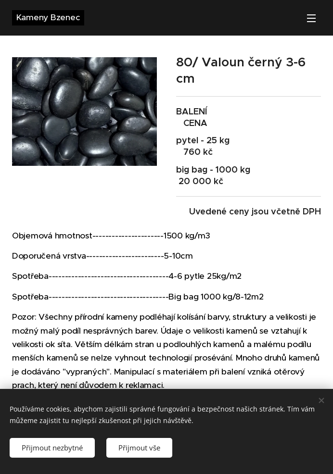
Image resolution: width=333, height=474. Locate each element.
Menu (311, 18)
